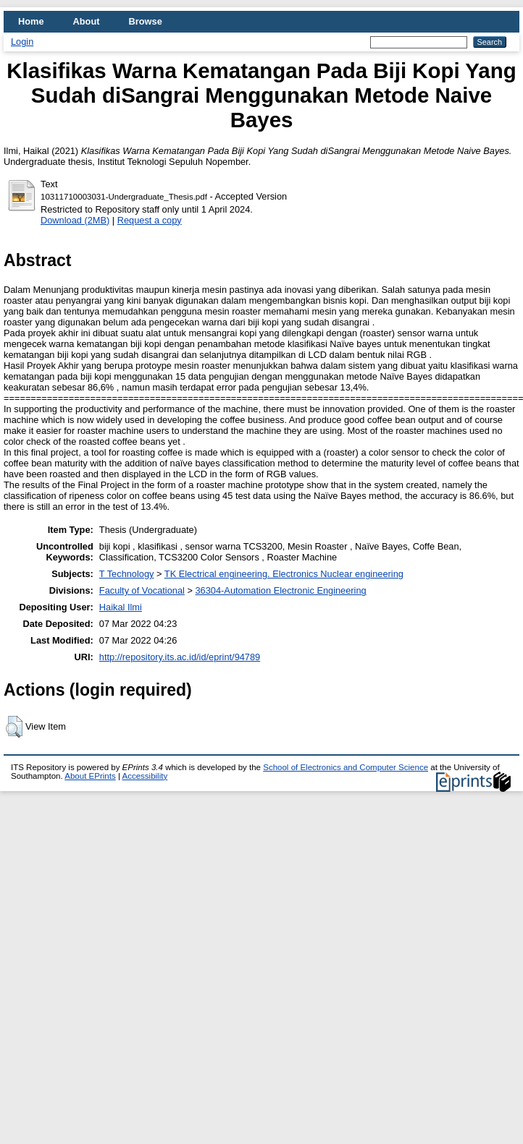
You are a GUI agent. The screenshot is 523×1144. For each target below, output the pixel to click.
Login (22, 41)
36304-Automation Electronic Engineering (281, 590)
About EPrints (89, 776)
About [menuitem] (86, 21)
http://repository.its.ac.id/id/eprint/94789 (179, 657)
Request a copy (149, 220)
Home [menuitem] (31, 21)
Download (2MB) (75, 220)
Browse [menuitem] (145, 21)
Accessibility (144, 776)
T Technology (126, 573)
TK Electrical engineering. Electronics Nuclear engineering (283, 573)
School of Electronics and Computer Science (345, 767)
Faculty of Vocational (142, 590)
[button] (14, 727)
